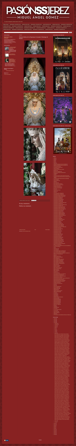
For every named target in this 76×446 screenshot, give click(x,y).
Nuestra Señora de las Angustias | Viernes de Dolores (62, 335)
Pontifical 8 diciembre (57, 282)
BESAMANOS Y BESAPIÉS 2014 (59, 29)
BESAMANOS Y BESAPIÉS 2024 (66, 24)
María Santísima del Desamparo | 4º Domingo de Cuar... (62, 366)
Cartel (54, 174)
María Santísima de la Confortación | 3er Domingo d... (62, 394)
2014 (55, 433)
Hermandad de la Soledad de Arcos (58, 219)
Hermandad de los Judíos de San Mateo (59, 226)
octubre (56, 325)
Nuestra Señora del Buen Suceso (58, 279)
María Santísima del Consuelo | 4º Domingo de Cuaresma (62, 360)
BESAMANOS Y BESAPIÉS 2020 (56, 26)
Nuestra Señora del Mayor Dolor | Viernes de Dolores (62, 336)
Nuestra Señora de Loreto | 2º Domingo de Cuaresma (62, 412)
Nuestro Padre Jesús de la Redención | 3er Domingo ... (62, 391)
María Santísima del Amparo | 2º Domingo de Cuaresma (62, 406)
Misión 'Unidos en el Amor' (57, 267)
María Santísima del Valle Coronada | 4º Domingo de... (62, 372)
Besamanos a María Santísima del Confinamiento (61, 377)
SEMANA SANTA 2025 (25, 24)
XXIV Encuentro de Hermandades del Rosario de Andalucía (62, 314)
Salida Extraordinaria (56, 291)
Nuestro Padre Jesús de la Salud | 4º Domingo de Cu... (62, 373)
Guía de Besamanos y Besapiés (58, 193)
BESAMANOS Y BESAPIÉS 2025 (36, 24)
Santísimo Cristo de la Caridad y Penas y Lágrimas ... (62, 388)
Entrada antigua (47, 229)
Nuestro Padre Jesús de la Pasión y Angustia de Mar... (62, 397)
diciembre (56, 323)
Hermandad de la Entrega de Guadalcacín (59, 204)
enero (55, 422)
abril (55, 331)
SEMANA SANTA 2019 (67, 26)
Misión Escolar (56, 269)
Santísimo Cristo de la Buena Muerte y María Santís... (62, 403)
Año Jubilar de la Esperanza (57, 167)
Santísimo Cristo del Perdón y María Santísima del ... (62, 407)
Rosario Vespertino (56, 287)
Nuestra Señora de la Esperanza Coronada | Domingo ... (62, 343)
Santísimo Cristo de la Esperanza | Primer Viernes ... (62, 415)
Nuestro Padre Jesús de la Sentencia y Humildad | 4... (62, 371)
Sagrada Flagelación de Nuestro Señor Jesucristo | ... (62, 342)
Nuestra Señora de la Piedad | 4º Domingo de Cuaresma (62, 365)
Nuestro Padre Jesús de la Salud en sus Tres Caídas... (62, 418)
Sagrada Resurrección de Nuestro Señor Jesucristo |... (62, 383)
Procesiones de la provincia (57, 283)
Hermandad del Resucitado (57, 238)
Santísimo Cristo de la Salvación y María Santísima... (62, 400)
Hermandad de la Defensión (57, 203)
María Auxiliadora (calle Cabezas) (58, 259)
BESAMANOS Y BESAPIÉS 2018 (29, 27)
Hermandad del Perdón (57, 236)
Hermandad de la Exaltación (57, 205)
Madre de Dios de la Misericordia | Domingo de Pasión (62, 348)
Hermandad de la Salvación (57, 216)
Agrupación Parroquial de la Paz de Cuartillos (60, 164)
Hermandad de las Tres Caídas (58, 225)
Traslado (55, 306)
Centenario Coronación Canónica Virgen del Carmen (61, 175)
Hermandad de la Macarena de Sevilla (59, 206)
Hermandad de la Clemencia (58, 201)
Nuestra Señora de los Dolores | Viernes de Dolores (62, 337)
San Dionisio (55, 293)
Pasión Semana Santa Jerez (10, 70)
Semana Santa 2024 (56, 301)
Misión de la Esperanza (57, 268)
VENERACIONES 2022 (37, 26)
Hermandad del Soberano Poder (58, 241)
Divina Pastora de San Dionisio (58, 184)
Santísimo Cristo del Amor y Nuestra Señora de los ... (62, 385)
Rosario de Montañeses (57, 286)
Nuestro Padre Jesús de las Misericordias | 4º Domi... (62, 367)
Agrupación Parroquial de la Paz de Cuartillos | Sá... (62, 354)
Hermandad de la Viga (57, 221)
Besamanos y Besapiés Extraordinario (59, 172)
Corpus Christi (56, 179)
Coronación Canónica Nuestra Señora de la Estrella (61, 178)
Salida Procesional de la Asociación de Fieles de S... (62, 378)
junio (55, 329)
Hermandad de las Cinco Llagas (58, 224)
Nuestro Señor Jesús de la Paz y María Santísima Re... (62, 414)
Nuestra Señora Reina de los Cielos (59, 281)
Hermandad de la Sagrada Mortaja (58, 214)
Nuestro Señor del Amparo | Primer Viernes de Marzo (62, 419)
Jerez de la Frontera (56, 246)
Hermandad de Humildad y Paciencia (59, 196)
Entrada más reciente (22, 229)
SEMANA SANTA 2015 (28, 29)
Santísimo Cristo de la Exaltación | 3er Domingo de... (62, 379)
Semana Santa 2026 (56, 303)
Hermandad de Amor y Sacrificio (58, 194)
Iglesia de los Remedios (57, 244)
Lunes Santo (55, 249)
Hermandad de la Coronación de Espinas (59, 202)
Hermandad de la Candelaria (58, 200)
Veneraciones (55, 307)
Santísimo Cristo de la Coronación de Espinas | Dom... (62, 341)
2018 (55, 428)
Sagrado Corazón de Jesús (57, 290)
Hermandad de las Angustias (58, 223)
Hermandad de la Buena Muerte (58, 199)
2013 (55, 434)
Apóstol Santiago (56, 168)
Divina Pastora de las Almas (57, 183)
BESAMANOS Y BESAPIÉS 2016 (17, 29)
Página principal (5, 24)
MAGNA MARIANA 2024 (47, 24)
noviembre (56, 324)
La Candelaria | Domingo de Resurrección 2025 (12, 47)
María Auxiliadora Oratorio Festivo (58, 262)
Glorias (55, 192)
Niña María (55, 271)
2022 (55, 423)
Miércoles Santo (56, 266)
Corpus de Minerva (56, 180)
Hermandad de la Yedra (57, 222)
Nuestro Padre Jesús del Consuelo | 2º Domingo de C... (62, 402)
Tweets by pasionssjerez (7, 74)
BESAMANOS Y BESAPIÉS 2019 (8, 27)
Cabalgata (55, 173)
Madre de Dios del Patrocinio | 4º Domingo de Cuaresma (62, 361)
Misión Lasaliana (56, 270)
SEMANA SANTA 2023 (7, 26)
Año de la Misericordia (57, 166)
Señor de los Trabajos (57, 304)
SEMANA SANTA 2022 (28, 26)
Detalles (55, 181)
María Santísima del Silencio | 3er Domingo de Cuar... (62, 389)
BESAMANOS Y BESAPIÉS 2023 (17, 26)
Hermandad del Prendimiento (58, 237)
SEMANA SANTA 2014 (49, 29)
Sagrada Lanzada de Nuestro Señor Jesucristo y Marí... (62, 359)
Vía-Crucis (55, 310)
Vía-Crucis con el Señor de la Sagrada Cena (61, 355)
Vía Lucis (55, 308)
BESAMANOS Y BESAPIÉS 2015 (38, 29)
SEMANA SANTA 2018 (19, 27)
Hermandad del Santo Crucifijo (58, 239)
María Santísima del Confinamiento (58, 263)
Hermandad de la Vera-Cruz (57, 220)
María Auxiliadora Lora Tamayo (58, 261)
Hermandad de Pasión (57, 227)
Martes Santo (55, 264)
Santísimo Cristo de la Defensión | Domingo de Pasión (62, 353)
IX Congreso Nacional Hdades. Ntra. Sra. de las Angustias (62, 245)
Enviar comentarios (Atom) (26, 231)
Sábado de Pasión (56, 288)
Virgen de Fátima (56, 312)
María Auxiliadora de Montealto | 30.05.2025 (12, 54)
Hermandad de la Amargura (57, 197)
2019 (55, 427)
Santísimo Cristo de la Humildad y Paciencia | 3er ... (62, 382)
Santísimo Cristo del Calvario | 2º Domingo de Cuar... (62, 401)
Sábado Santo (56, 289)
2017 (55, 429)
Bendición (55, 170)
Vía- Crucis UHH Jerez (57, 309)
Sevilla (55, 305)
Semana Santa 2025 (56, 302)
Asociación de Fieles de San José (58, 169)
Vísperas (55, 313)
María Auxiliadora (56, 258)
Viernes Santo (56, 311)
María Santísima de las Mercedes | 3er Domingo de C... (62, 396)
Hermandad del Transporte (57, 242)
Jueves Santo (55, 248)
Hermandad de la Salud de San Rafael (59, 215)
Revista (55, 284)
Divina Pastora (56, 182)
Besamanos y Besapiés (57, 171)
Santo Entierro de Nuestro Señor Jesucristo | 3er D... (62, 390)
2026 (55, 318)
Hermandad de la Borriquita (57, 198)
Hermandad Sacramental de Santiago (59, 243)
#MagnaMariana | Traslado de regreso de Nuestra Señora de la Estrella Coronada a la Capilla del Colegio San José (12, 61)
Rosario (55, 285)
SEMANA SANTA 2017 (51, 27)
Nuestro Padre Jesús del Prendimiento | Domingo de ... (62, 349)
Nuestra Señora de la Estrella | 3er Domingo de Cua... (62, 395)
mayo (55, 330)
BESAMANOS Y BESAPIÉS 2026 (15, 24)
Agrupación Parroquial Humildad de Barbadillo (60, 165)
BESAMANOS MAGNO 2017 (41, 27)
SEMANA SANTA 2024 (56, 24)
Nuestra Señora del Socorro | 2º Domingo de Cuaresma (62, 409)
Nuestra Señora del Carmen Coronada (59, 280)
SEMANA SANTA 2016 (7, 29)
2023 (55, 322)
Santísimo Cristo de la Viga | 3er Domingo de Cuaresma (62, 384)
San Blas (55, 292)
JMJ (54, 247)
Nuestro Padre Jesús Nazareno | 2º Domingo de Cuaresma (63, 413)
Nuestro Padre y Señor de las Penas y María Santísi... (62, 347)
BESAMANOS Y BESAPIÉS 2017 (61, 27)
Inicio (35, 229)
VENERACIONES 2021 (46, 26)
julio (55, 328)
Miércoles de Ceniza (56, 265)
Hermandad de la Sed (57, 217)
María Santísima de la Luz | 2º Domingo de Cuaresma (62, 408)
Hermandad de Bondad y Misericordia (59, 195)
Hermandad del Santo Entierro (58, 240)
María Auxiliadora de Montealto (58, 260)
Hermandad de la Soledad (57, 218)
